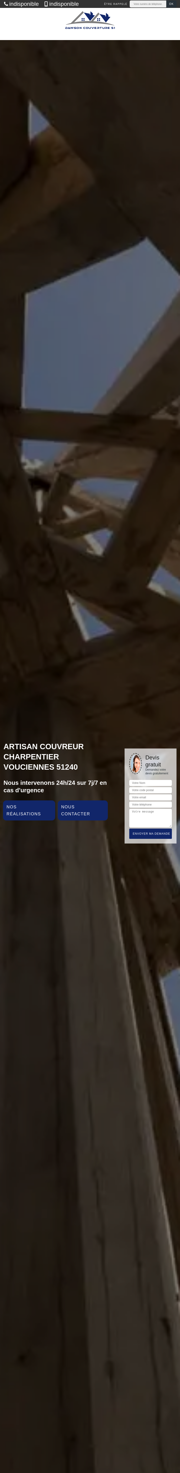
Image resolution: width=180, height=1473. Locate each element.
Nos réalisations (24, 810)
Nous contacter (75, 810)
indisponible (21, 4)
